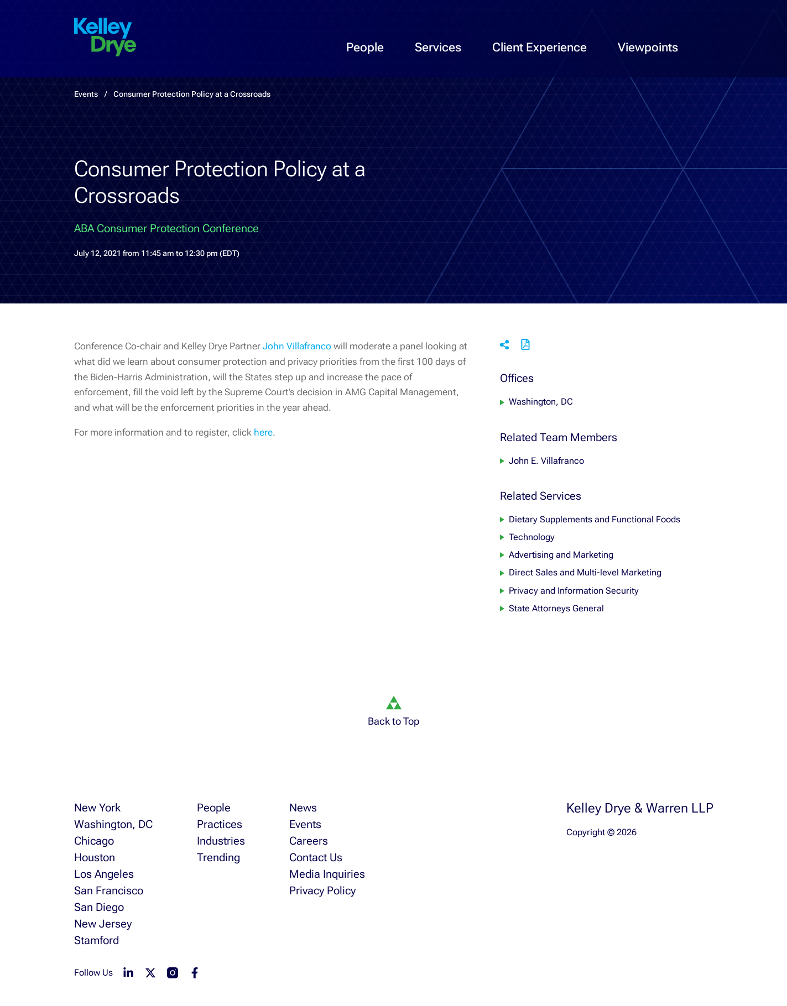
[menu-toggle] (769, 36)
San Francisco (108, 890)
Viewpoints (648, 47)
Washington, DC (541, 402)
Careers (308, 840)
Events (305, 824)
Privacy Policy (322, 890)
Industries (221, 840)
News (303, 807)
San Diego (99, 907)
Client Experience (539, 47)
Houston (94, 857)
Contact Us (315, 857)
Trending (218, 857)
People (365, 47)
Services (438, 47)
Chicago (94, 840)
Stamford (96, 940)
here (263, 432)
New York (97, 807)
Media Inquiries (327, 874)
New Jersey (103, 923)
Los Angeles (104, 874)
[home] (105, 37)
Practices (219, 824)
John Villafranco (297, 346)
